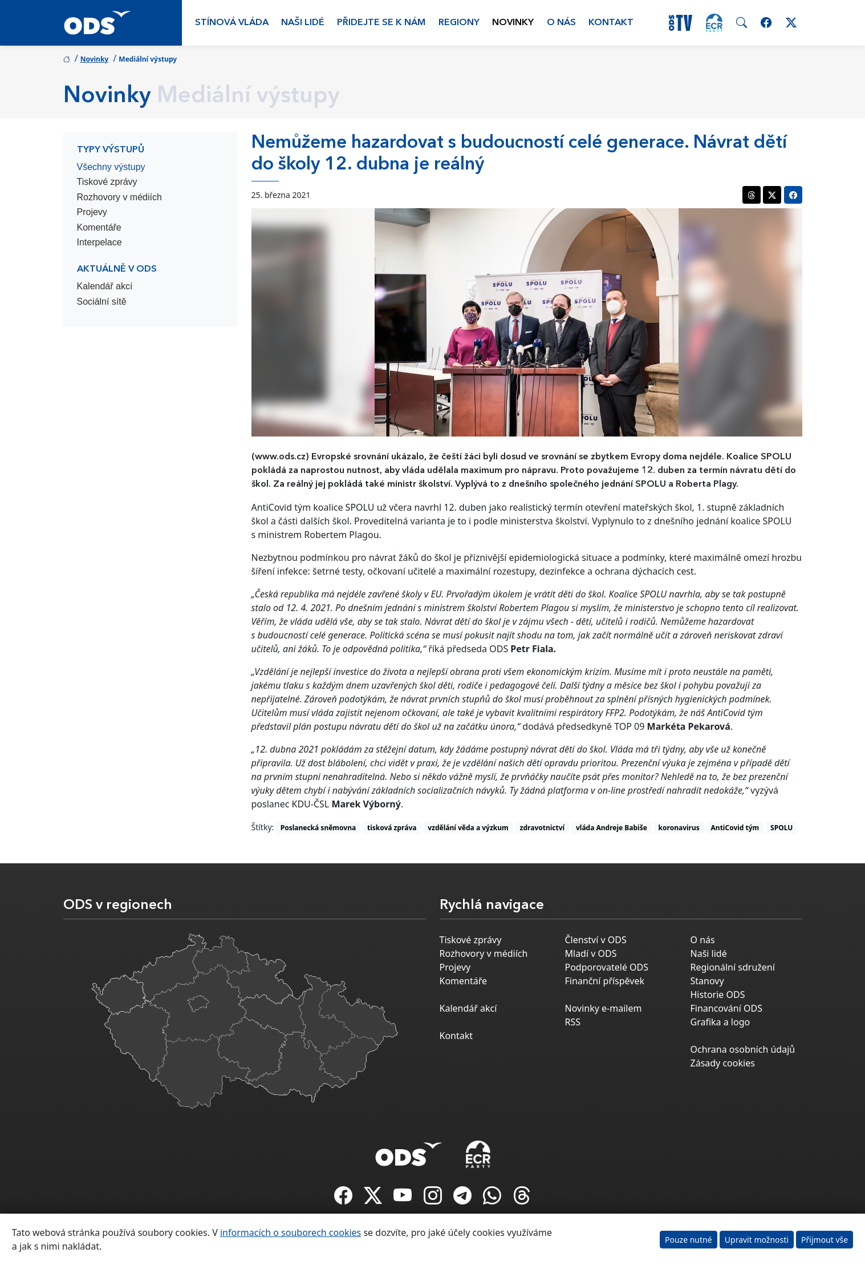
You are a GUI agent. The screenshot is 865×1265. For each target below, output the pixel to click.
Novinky (513, 22)
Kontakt (610, 22)
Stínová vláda (232, 22)
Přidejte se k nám (381, 22)
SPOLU (781, 827)
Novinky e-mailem (603, 1008)
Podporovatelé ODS (607, 967)
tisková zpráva (392, 827)
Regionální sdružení (733, 967)
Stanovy (707, 981)
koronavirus (679, 827)
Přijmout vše (824, 1239)
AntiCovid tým (735, 827)
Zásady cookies (723, 1063)
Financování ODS (726, 1008)
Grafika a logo (720, 1022)
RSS (573, 1022)
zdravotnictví (542, 827)
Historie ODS (718, 994)
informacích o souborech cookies (290, 1232)
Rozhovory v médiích (119, 197)
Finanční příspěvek (605, 981)
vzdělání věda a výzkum (468, 827)
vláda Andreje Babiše (611, 827)
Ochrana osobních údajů (743, 1049)
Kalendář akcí (105, 286)
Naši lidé (302, 22)
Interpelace (99, 242)
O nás (561, 22)
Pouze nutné (688, 1239)
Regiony (459, 22)
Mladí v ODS (591, 953)
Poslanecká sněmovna (318, 827)
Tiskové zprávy (107, 182)
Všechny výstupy (111, 167)
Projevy (92, 212)
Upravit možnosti (757, 1239)
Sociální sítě (102, 301)
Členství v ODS (596, 939)
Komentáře (99, 227)
